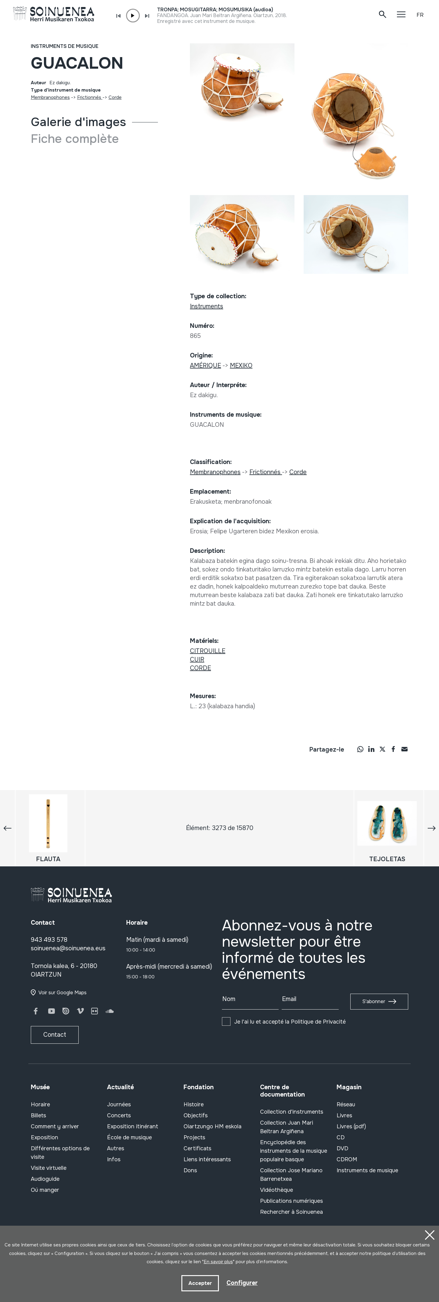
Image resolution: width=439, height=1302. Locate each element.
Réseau (346, 1104)
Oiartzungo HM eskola (212, 1126)
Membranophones (50, 97)
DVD (342, 1148)
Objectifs (196, 1115)
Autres (115, 1148)
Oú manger (45, 1190)
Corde (115, 97)
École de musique (129, 1137)
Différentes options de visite (60, 1152)
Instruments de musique (64, 46)
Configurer (242, 1282)
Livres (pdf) (351, 1126)
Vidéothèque (276, 1190)
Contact (54, 1035)
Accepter (200, 1283)
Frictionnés (89, 97)
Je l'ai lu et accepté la (290, 1021)
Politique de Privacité (318, 1021)
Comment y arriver (55, 1126)
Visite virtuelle (48, 1168)
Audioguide (45, 1179)
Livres (344, 1115)
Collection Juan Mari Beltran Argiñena (286, 1127)
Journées (119, 1104)
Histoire (194, 1104)
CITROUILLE (207, 651)
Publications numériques (291, 1201)
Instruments (206, 306)
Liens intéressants (207, 1159)
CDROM (347, 1159)
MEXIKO (241, 365)
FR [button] (419, 15)
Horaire (40, 1104)
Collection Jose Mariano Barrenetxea (291, 1174)
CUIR (197, 659)
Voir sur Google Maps (62, 992)
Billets (38, 1115)
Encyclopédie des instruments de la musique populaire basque (293, 1151)
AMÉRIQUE (205, 365)
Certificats (197, 1148)
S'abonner (373, 1001)
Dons (190, 1170)
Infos (113, 1159)
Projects (194, 1137)
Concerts (119, 1115)
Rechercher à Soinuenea (291, 1212)
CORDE (200, 668)
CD (340, 1137)
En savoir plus (218, 1261)
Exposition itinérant (132, 1126)
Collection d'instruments (291, 1111)
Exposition (44, 1137)
